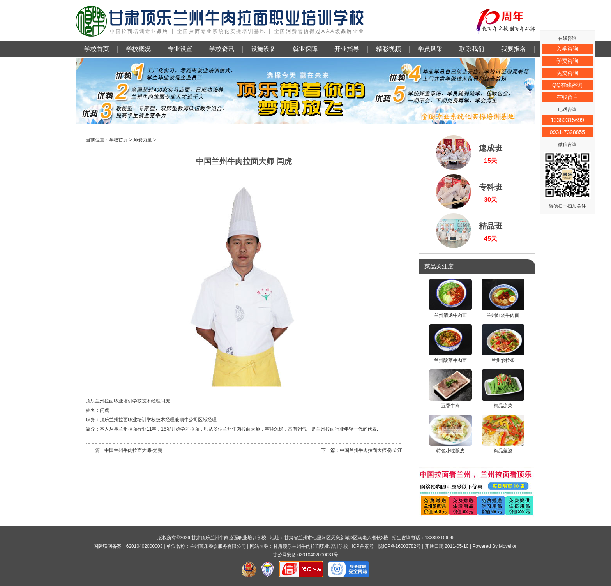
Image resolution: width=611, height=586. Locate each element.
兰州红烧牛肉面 (503, 298)
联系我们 (471, 49)
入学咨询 (567, 49)
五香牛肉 (450, 388)
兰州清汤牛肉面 (450, 298)
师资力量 (142, 140)
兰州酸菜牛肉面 (450, 343)
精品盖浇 (503, 434)
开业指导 (346, 49)
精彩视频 (388, 49)
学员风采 (430, 49)
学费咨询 (567, 61)
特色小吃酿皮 (450, 434)
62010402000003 (144, 546)
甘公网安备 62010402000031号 (306, 555)
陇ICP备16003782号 (399, 546)
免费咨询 (567, 73)
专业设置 (180, 49)
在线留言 (567, 97)
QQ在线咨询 (567, 85)
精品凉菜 (503, 388)
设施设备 (263, 49)
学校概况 (138, 49)
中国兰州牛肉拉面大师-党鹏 (133, 450)
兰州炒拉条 (503, 343)
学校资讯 (221, 49)
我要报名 (513, 49)
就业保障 (305, 49)
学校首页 (96, 49)
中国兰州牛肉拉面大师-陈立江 (371, 450)
